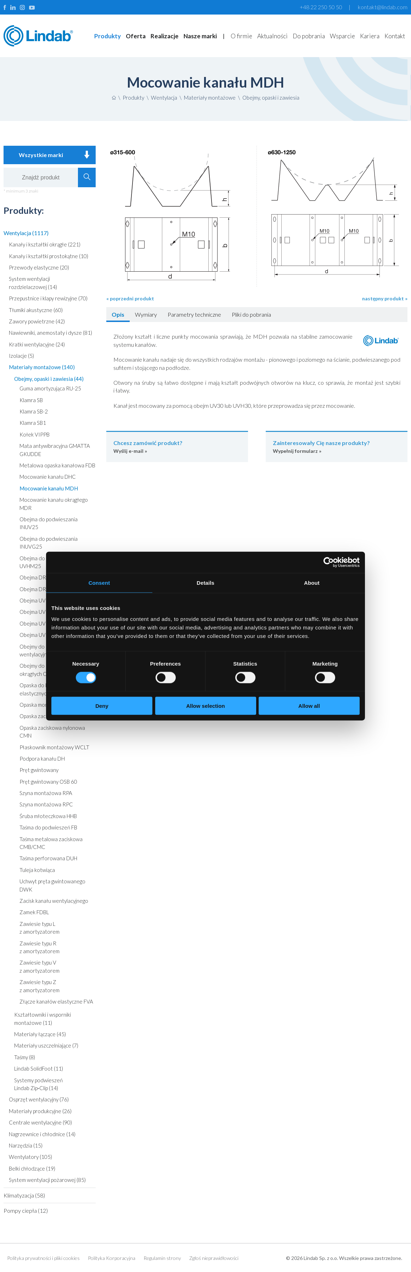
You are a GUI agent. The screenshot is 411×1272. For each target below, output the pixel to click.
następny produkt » (384, 298)
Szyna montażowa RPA (45, 793)
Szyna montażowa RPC (46, 804)
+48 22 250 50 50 (321, 7)
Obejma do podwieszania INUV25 (48, 523)
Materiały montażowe (210, 97)
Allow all (309, 706)
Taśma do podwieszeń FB (48, 827)
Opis (118, 314)
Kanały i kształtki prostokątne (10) (48, 256)
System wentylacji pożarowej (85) (47, 1180)
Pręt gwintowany (38, 770)
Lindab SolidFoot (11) (38, 1068)
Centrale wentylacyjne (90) (40, 1122)
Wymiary (146, 314)
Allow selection (205, 706)
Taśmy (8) (24, 1057)
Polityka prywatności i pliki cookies (43, 1258)
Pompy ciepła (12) (26, 1210)
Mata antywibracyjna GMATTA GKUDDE (54, 450)
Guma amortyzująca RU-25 (50, 388)
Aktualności (272, 36)
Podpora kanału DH (42, 758)
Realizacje (165, 36)
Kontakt (394, 36)
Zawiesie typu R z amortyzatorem (39, 947)
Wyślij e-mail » (177, 446)
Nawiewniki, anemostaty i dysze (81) (50, 332)
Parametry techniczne (194, 314)
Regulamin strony (162, 1258)
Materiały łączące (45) (40, 1034)
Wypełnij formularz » (336, 446)
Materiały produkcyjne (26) (40, 1111)
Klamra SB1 (32, 423)
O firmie (241, 36)
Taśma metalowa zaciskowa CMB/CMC (51, 843)
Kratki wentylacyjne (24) (37, 344)
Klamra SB (31, 400)
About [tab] (312, 582)
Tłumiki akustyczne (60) (36, 310)
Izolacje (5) (21, 355)
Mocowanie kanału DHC (47, 476)
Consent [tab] (99, 582)
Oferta (136, 36)
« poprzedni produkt (130, 298)
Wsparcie (342, 36)
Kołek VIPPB (34, 434)
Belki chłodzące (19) (32, 1168)
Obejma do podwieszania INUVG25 (48, 542)
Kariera (369, 36)
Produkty (107, 36)
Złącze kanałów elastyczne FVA (56, 1001)
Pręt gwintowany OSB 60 (48, 781)
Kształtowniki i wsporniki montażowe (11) (42, 1018)
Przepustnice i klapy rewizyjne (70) (48, 298)
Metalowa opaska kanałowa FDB (57, 465)
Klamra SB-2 (33, 411)
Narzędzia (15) (26, 1145)
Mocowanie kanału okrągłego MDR (53, 503)
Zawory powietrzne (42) (37, 321)
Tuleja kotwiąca (37, 870)
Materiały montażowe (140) (42, 367)
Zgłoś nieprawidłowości (213, 1258)
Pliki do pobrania (251, 314)
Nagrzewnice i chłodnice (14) (42, 1134)
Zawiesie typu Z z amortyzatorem (39, 986)
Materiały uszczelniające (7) (46, 1045)
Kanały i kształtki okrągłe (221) (44, 244)
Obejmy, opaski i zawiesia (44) (49, 379)
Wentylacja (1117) (26, 232)
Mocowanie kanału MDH (48, 488)
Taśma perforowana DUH (48, 858)
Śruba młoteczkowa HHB (48, 816)
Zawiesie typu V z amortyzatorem (39, 966)
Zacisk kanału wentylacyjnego (53, 901)
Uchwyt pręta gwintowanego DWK (52, 885)
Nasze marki (200, 36)
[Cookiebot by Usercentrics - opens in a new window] (329, 562)
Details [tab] (205, 582)
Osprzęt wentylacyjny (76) (39, 1099)
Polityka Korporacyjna (111, 1258)
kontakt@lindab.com (382, 7)
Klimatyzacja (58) (24, 1195)
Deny (101, 706)
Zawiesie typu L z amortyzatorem (39, 928)
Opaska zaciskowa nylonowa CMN (52, 731)
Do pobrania (309, 36)
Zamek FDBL (34, 912)
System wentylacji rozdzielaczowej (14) (33, 283)
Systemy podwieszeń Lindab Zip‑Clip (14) (38, 1084)
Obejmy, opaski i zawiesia (270, 97)
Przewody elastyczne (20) (39, 267)
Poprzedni (106, 211)
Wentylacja (164, 97)
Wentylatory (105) (30, 1157)
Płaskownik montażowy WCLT (54, 747)
